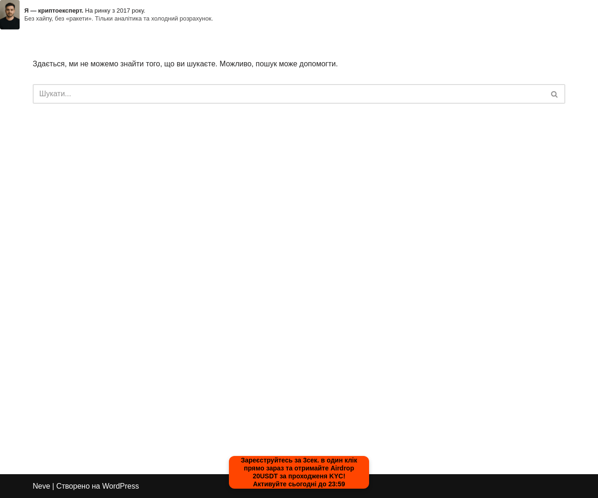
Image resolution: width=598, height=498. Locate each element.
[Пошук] (288, 94)
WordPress (120, 486)
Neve (41, 486)
